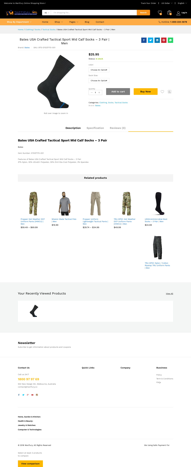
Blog (87, 22)
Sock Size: (94, 75)
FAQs (158, 382)
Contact (100, 22)
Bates (27, 47)
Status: (92, 59)
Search (143, 13)
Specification (95, 128)
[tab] (73, 129)
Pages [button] (72, 22)
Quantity (92, 89)
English (181, 3)
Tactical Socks (121, 102)
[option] (34, 311)
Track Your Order (148, 3)
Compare (170, 91)
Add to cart (118, 91)
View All (169, 294)
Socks (110, 102)
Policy (159, 375)
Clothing (103, 102)
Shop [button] (57, 22)
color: (91, 65)
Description (73, 128)
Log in (181, 12)
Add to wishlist (162, 91)
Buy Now (146, 91)
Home (45, 22)
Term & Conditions (164, 379)
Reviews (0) (118, 128)
